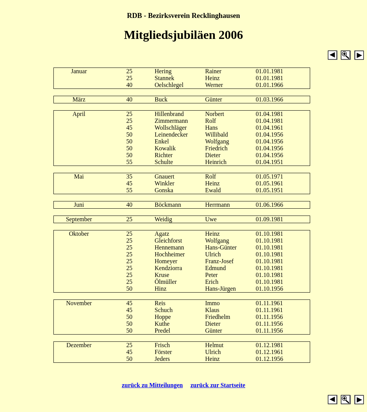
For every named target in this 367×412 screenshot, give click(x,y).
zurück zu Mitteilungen (152, 385)
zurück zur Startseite (217, 385)
